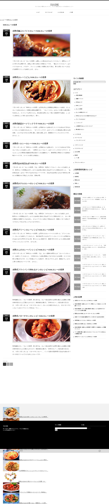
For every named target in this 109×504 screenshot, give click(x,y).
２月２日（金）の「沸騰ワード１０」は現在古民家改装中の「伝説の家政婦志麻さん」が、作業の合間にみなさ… (94, 218)
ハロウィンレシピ (79, 145)
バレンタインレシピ (80, 140)
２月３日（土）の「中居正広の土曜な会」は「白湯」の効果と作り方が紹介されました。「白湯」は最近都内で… (94, 209)
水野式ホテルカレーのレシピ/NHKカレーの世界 (33, 183)
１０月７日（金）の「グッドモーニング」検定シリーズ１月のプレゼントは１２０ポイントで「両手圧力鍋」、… (94, 266)
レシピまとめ (61, 12)
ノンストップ (79, 122)
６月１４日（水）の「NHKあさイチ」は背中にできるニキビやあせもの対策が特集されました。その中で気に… (94, 228)
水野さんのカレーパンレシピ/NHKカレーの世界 (33, 250)
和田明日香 (77, 186)
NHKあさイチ (79, 102)
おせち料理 (77, 151)
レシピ (37, 12)
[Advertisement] (80, 48)
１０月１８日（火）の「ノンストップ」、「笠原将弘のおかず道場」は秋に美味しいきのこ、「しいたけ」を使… (94, 256)
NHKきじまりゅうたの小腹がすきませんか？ (86, 115)
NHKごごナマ (79, 105)
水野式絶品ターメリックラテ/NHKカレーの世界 (33, 124)
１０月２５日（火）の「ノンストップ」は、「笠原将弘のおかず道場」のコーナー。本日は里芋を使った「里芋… (94, 247)
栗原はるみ (77, 180)
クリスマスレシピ (79, 148)
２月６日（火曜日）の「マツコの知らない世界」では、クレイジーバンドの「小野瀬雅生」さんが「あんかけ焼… (94, 199)
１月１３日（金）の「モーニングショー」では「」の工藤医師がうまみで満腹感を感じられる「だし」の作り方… (94, 237)
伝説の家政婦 (79, 95)
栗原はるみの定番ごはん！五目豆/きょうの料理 (86, 323)
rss (100, 451)
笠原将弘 (77, 176)
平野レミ (77, 183)
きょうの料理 (79, 109)
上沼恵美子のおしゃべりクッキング (84, 126)
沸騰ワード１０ (79, 98)
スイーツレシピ (48, 12)
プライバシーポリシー (80, 162)
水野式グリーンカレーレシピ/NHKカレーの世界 (33, 230)
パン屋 (71, 12)
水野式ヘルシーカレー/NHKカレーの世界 (30, 143)
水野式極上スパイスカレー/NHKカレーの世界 (32, 31)
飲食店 (76, 155)
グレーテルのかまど (80, 119)
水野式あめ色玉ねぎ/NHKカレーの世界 (29, 163)
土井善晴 (77, 173)
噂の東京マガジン (80, 129)
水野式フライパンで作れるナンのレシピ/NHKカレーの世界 (38, 270)
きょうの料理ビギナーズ (81, 112)
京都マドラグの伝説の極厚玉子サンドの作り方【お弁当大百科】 (90, 317)
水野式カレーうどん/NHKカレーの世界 (29, 77)
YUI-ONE (54, 4)
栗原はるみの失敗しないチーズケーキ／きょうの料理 (87, 313)
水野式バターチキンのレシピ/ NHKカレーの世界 (33, 316)
